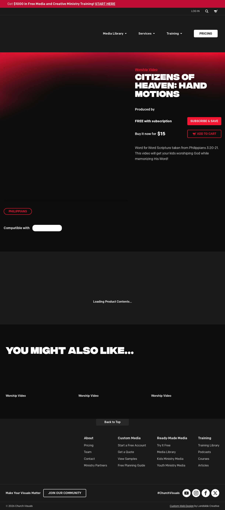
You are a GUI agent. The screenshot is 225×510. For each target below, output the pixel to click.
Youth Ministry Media (171, 465)
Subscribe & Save (204, 121)
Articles (203, 465)
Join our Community (64, 493)
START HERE (105, 4)
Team (88, 452)
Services (145, 33)
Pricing (205, 33)
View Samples (127, 459)
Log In (195, 11)
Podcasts (204, 452)
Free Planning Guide (131, 465)
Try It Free (163, 445)
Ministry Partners (95, 465)
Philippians (18, 211)
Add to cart (206, 133)
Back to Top (112, 422)
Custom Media (129, 438)
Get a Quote (126, 452)
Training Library (208, 445)
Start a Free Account (132, 445)
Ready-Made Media (172, 438)
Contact (89, 459)
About (88, 438)
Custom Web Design (182, 506)
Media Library (113, 33)
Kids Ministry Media (170, 459)
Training (173, 33)
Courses (203, 459)
